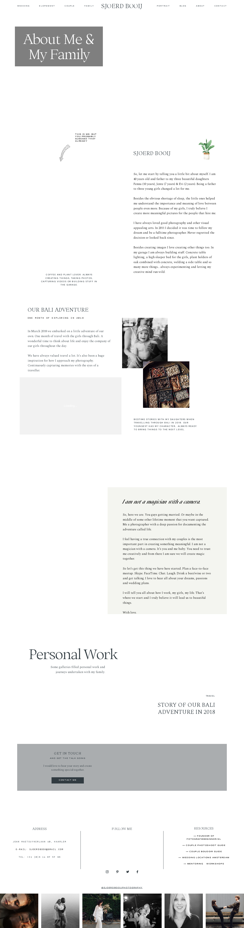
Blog (183, 6)
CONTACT (220, 6)
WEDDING (23, 6)
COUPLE (70, 6)
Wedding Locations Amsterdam (206, 858)
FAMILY (89, 6)
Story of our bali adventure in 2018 (186, 708)
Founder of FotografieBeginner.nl (155, 278)
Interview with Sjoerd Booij (152, 283)
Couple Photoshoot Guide (205, 845)
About (200, 6)
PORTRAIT (163, 6)
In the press (141, 274)
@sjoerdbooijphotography (122, 888)
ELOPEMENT (47, 6)
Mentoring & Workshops (205, 864)
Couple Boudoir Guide (205, 852)
